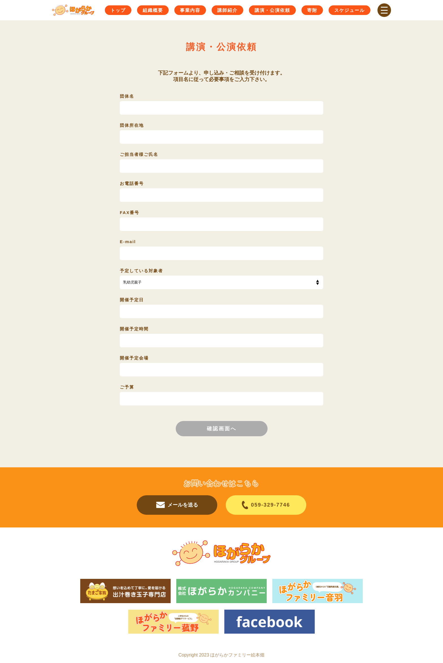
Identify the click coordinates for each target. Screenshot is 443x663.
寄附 (312, 10)
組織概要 (153, 10)
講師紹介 (227, 10)
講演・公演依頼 (272, 10)
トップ (118, 10)
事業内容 (190, 10)
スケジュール (349, 10)
